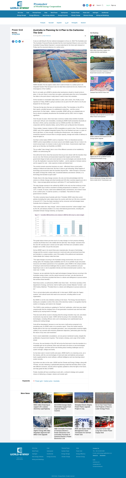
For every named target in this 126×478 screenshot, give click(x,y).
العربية (66, 22)
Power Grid (86, 12)
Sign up (113, 5)
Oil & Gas (20, 12)
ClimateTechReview (98, 466)
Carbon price (48, 381)
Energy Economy (63, 15)
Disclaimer (102, 455)
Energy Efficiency (34, 15)
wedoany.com (96, 462)
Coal (27, 12)
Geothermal (105, 12)
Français (42, 22)
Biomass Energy (88, 15)
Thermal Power (36, 12)
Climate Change (75, 15)
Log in (108, 5)
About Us (95, 455)
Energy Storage (21, 15)
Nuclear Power (75, 12)
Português (74, 22)
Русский (51, 22)
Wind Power (54, 12)
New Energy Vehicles (49, 15)
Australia (56, 381)
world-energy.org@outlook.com (104, 453)
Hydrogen (95, 12)
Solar (45, 12)
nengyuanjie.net (97, 464)
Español (59, 22)
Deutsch (83, 22)
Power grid (39, 381)
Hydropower (64, 12)
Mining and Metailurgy (102, 15)
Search (99, 5)
